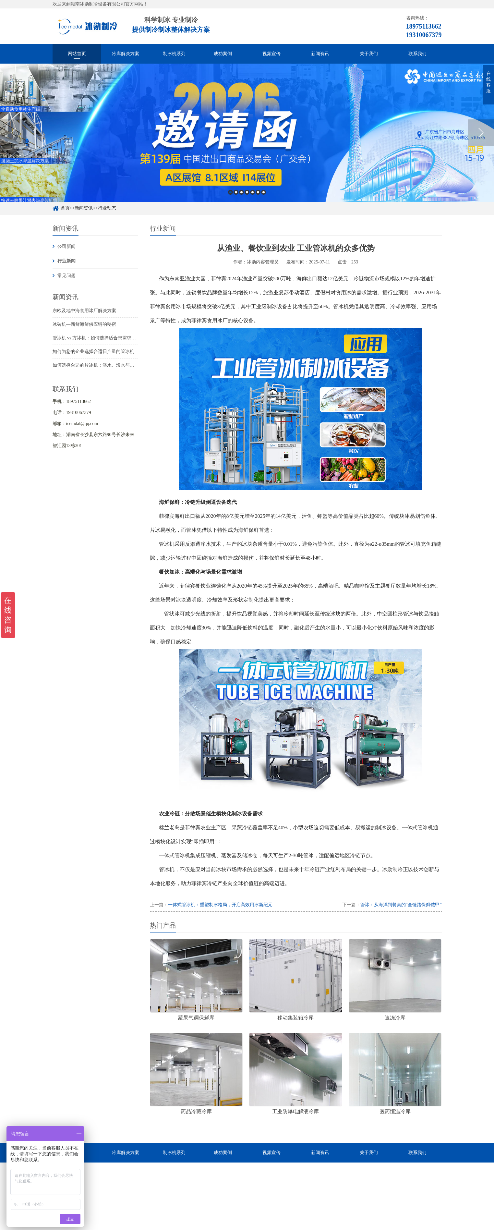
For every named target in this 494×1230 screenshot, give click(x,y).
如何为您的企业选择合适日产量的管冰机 (93, 351)
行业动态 (107, 208)
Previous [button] (13, 132)
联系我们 (417, 53)
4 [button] (247, 192)
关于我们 (369, 53)
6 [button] (258, 192)
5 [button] (252, 192)
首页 (65, 208)
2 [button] (236, 192)
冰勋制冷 (392, 869)
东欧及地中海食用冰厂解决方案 (84, 310)
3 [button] (241, 192)
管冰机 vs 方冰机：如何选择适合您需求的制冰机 (101, 337)
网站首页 (77, 53)
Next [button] (481, 132)
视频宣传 (271, 53)
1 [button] (230, 192)
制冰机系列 (174, 53)
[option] (247, 133)
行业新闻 (66, 261)
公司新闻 (66, 246)
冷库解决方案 (125, 53)
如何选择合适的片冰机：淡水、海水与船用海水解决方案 (109, 365)
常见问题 (66, 275)
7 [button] (263, 192)
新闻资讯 (320, 53)
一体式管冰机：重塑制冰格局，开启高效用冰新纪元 (220, 904)
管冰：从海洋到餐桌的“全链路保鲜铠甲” (400, 904)
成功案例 (223, 53)
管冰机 (341, 306)
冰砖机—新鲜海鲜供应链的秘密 (84, 324)
